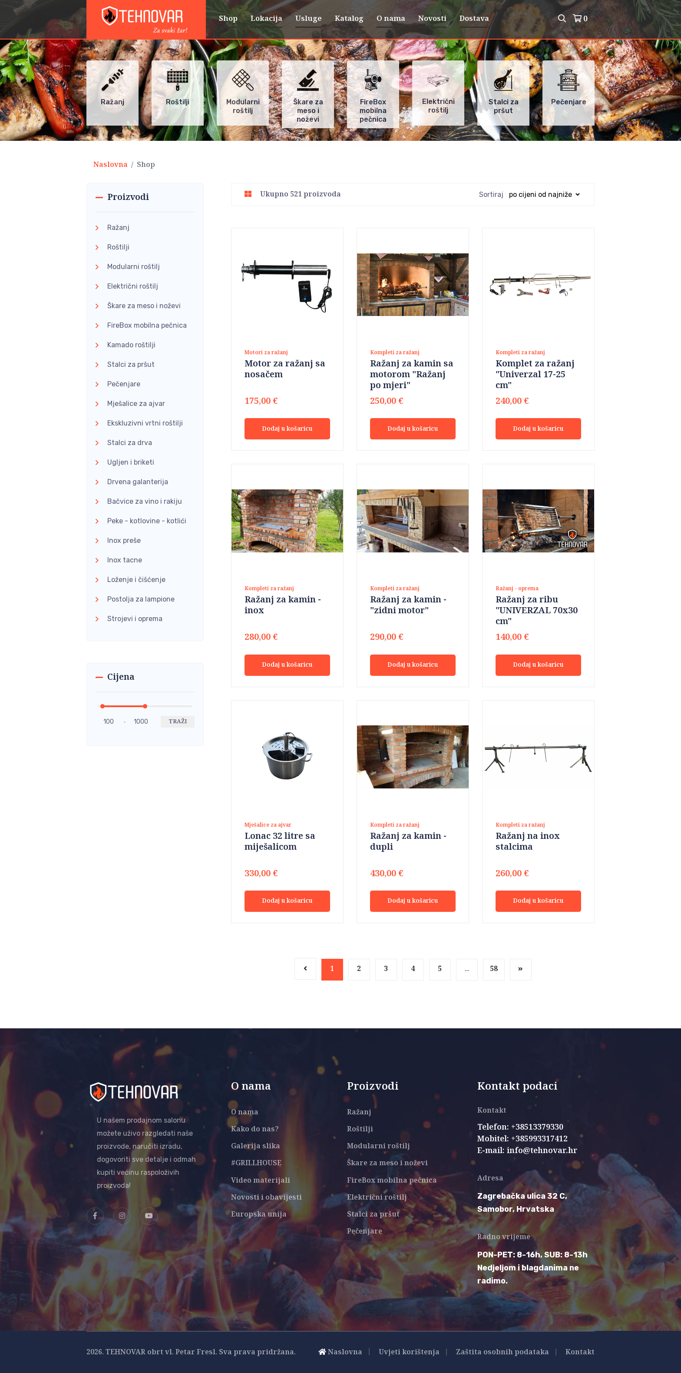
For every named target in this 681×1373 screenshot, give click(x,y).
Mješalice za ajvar (136, 403)
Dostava (474, 18)
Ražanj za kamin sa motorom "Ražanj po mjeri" (411, 375)
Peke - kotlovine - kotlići (146, 521)
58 (494, 969)
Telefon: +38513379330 (520, 1127)
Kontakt (580, 1352)
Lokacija (266, 18)
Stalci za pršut (131, 364)
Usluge (308, 18)
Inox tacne (124, 560)
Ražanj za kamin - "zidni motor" (408, 605)
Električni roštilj (132, 286)
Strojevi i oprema (134, 619)
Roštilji (118, 247)
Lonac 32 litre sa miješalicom (280, 842)
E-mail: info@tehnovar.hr (527, 1151)
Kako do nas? (255, 1129)
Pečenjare (123, 384)
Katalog (349, 18)
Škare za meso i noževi (144, 306)
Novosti (432, 18)
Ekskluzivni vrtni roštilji (145, 423)
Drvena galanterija (137, 482)
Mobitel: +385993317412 (522, 1139)
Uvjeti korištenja (409, 1352)
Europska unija (259, 1214)
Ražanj (118, 227)
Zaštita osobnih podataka (502, 1352)
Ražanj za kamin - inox (283, 605)
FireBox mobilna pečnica (147, 325)
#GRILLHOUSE (256, 1163)
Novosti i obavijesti (266, 1197)
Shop (228, 18)
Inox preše (124, 540)
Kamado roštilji (131, 345)
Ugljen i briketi (130, 462)
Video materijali (260, 1180)
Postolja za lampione (141, 599)
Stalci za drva (129, 443)
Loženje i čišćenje (136, 579)
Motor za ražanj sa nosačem (285, 369)
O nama (391, 18)
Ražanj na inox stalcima (528, 842)
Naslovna (110, 165)
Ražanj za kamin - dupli (408, 842)
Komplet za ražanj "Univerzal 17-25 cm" (535, 375)
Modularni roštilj (133, 267)
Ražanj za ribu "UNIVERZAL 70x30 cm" (537, 611)
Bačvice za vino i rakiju (144, 501)
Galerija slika (255, 1146)
